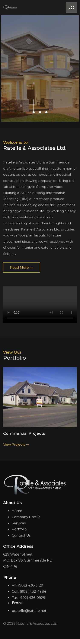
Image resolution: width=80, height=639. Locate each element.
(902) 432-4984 (33, 591)
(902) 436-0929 (32, 598)
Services (19, 523)
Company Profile (26, 517)
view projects (16, 443)
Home (17, 511)
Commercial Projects (24, 433)
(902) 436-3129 (30, 585)
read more (21, 266)
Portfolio (19, 529)
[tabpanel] (40, 68)
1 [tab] (34, 99)
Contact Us (21, 535)
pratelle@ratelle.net (29, 611)
